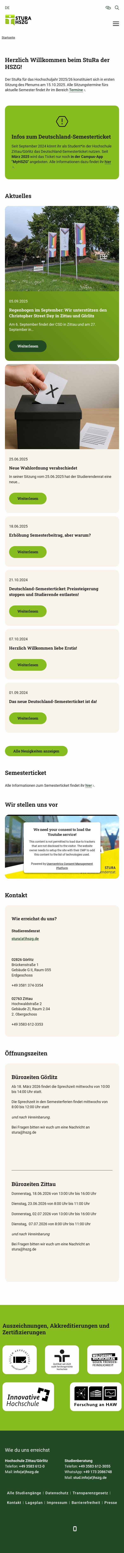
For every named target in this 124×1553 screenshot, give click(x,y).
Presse (110, 1502)
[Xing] (31, 1528)
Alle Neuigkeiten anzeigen (36, 751)
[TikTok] (65, 1528)
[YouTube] (42, 1528)
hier (88, 785)
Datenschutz (57, 1493)
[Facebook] (8, 1528)
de (7, 8)
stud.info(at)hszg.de (90, 1477)
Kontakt (14, 1502)
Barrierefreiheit (86, 1502)
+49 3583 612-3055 (94, 1466)
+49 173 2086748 (97, 1472)
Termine (76, 90)
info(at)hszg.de (26, 1472)
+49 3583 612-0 (32, 1466)
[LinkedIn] (20, 1528)
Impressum (57, 1502)
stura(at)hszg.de (25, 938)
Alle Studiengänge (24, 1493)
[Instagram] (54, 1528)
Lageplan (34, 1502)
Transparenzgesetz (90, 1493)
